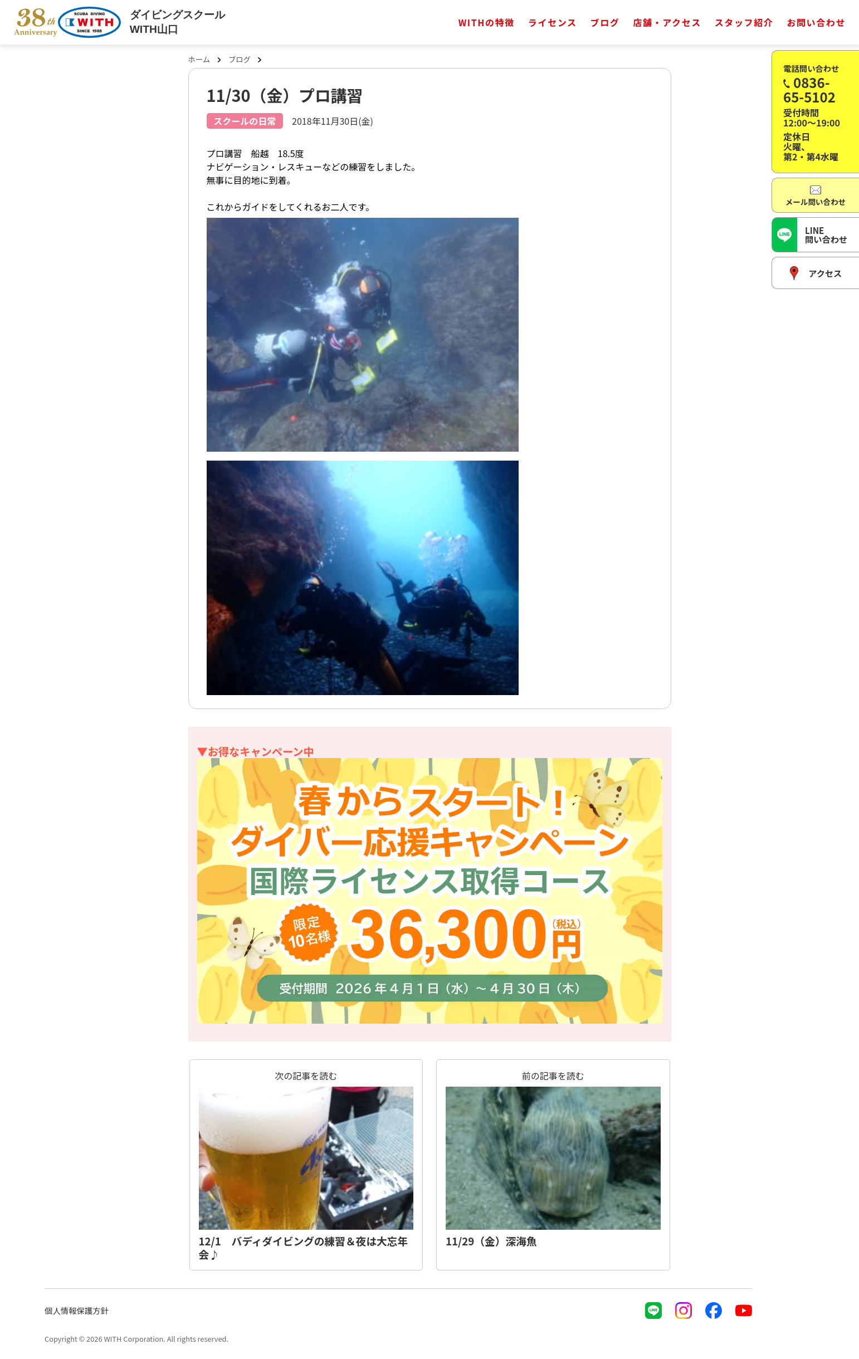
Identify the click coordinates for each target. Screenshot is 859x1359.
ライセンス (552, 22)
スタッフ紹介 (744, 22)
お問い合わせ (816, 22)
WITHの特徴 (486, 22)
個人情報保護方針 (77, 1310)
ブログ (605, 22)
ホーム (199, 59)
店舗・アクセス (667, 22)
